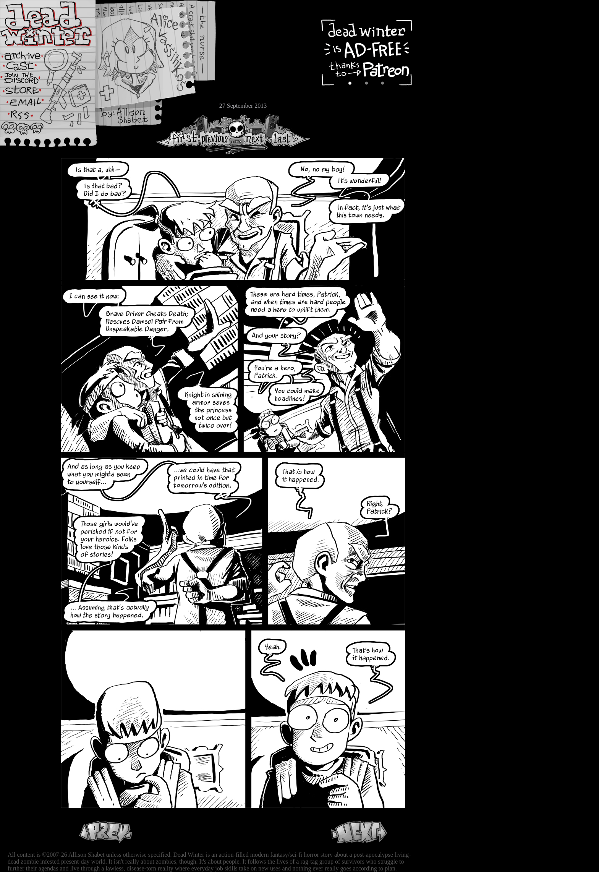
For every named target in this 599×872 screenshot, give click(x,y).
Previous (217, 134)
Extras (28, 80)
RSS (28, 119)
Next (252, 134)
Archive (28, 55)
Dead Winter (57, 24)
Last (289, 134)
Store (28, 92)
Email (28, 105)
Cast (28, 68)
